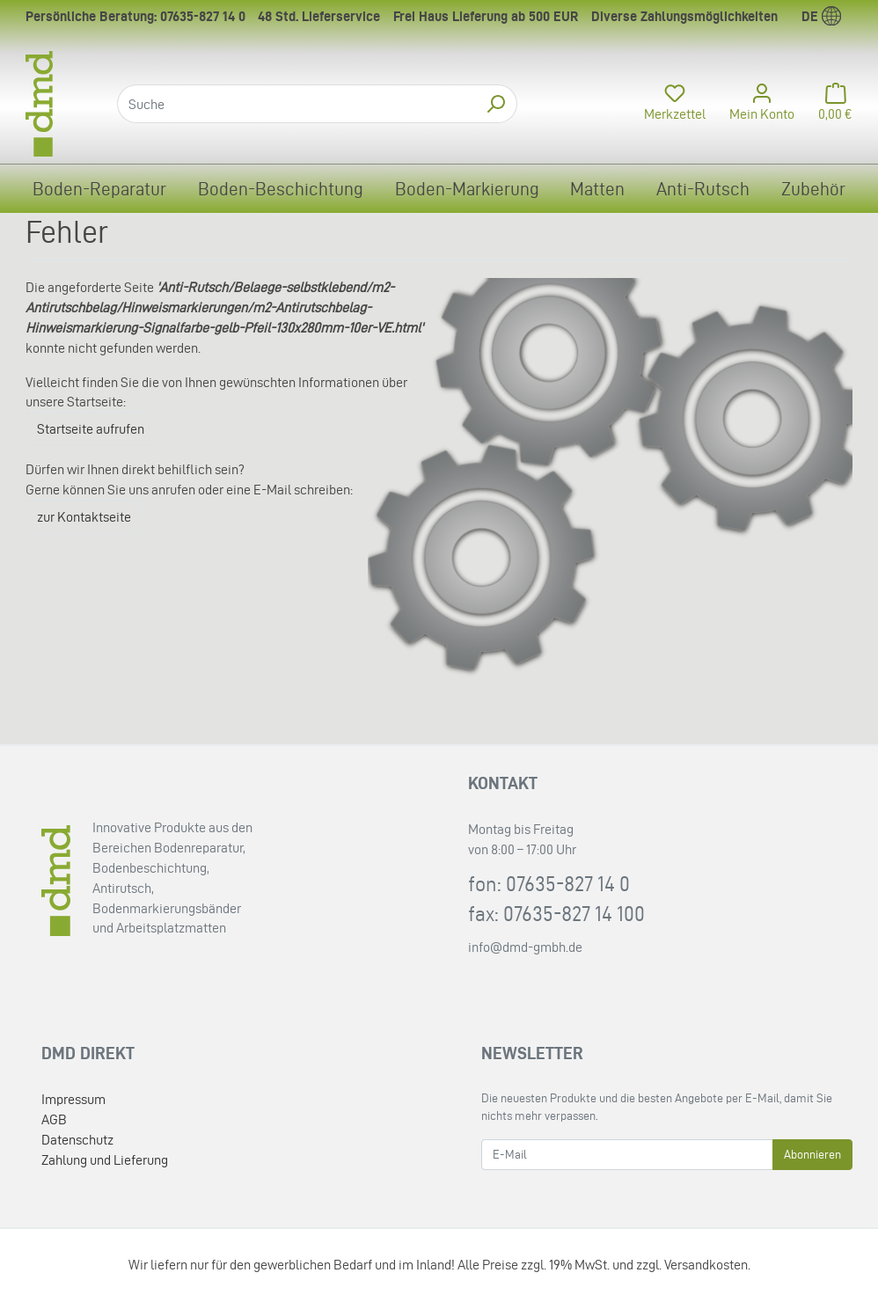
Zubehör (813, 189)
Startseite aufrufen (90, 428)
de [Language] (821, 16)
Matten (597, 189)
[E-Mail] (627, 1154)
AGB (54, 1119)
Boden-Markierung (467, 189)
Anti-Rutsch (703, 189)
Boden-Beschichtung (280, 189)
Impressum (73, 1099)
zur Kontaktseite (84, 516)
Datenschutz (77, 1139)
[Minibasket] (830, 103)
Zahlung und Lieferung (104, 1159)
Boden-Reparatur (99, 189)
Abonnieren (812, 1154)
